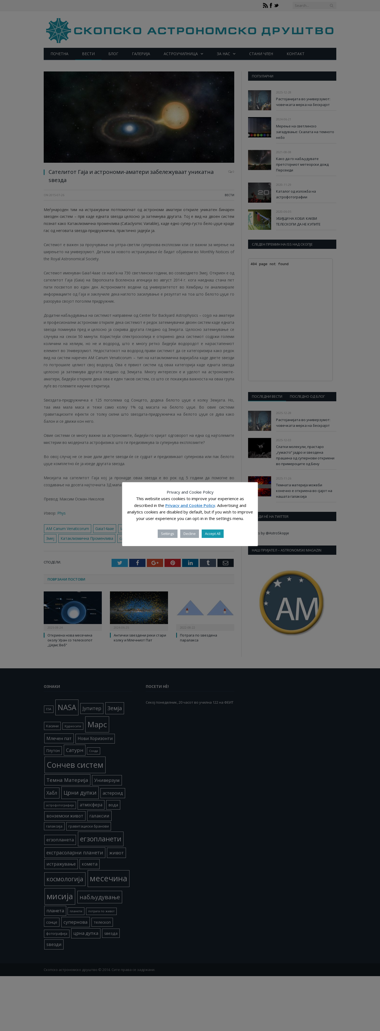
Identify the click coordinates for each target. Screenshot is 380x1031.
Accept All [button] (212, 533)
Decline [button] (189, 533)
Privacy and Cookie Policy (190, 505)
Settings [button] (167, 533)
